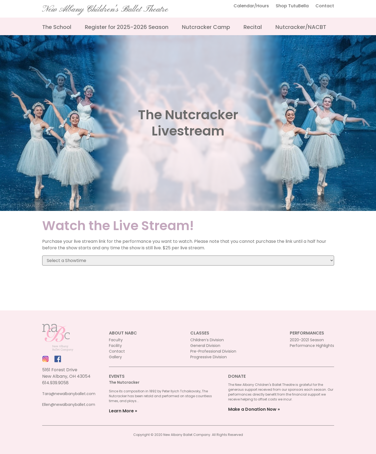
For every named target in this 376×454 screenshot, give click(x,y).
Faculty (116, 340)
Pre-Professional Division (213, 351)
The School (56, 27)
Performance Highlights (312, 345)
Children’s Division (207, 340)
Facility (115, 345)
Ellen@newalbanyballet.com (68, 404)
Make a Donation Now (252, 409)
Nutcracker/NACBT (300, 27)
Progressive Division (208, 357)
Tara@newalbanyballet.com (68, 393)
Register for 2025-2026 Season (126, 27)
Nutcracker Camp (206, 27)
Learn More (121, 411)
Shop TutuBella (292, 6)
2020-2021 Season (307, 340)
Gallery (115, 357)
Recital (253, 27)
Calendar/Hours (251, 6)
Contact (324, 6)
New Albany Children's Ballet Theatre (105, 9)
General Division (205, 345)
